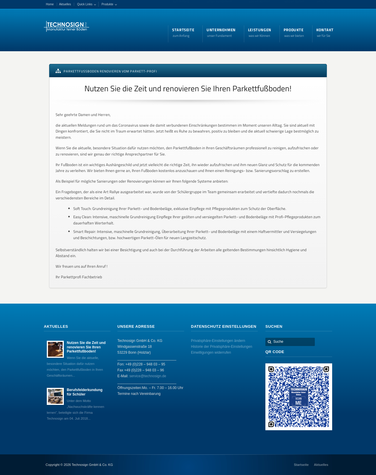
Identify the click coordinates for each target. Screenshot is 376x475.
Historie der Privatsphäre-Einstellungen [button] (221, 347)
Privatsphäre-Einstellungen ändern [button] (218, 341)
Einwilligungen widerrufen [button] (211, 352)
